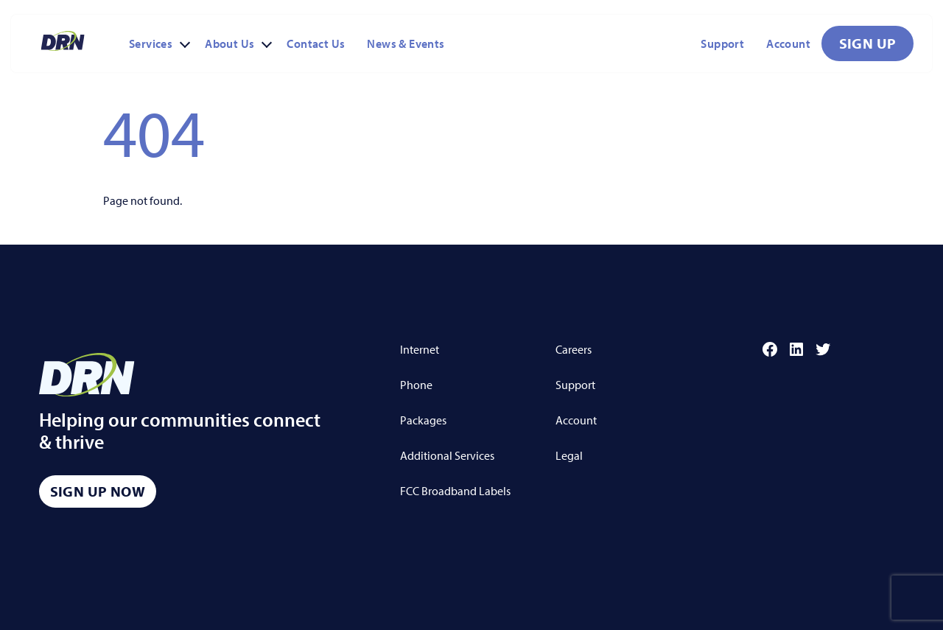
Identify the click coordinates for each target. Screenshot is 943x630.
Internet (419, 349)
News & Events (405, 43)
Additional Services (447, 455)
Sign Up (868, 43)
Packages (423, 420)
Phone (416, 384)
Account (788, 43)
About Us (229, 43)
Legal (569, 455)
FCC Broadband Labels (455, 490)
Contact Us (316, 43)
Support (722, 43)
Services (150, 43)
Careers (573, 349)
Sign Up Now (97, 491)
